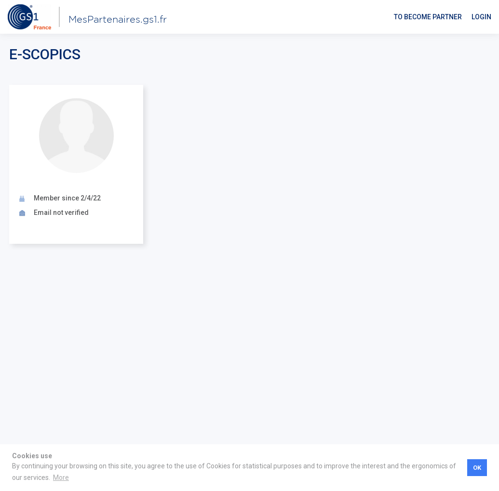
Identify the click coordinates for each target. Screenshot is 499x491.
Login (481, 17)
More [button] (61, 477)
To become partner (428, 17)
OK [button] (477, 467)
